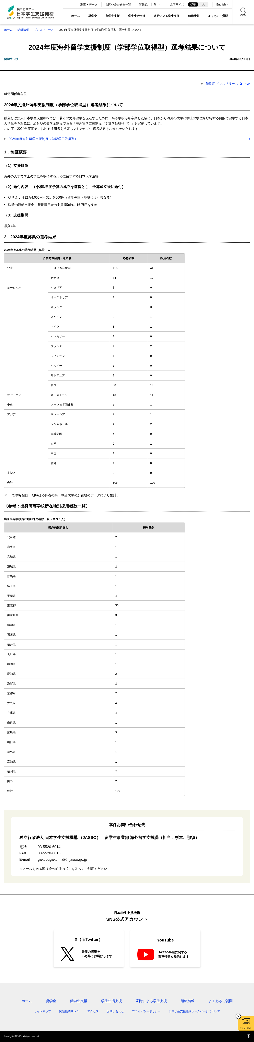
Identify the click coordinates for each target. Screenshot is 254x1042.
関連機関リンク (69, 1011)
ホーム (75, 15)
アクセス (93, 1011)
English (221, 4)
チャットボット (246, 1028)
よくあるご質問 (218, 15)
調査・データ (88, 4)
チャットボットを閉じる (238, 1016)
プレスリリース (44, 29)
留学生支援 (112, 15)
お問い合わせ (115, 1011)
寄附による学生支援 (167, 15)
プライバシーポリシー (146, 1011)
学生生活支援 (136, 15)
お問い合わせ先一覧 (118, 4)
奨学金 (92, 15)
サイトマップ (42, 1011)
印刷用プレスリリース (222, 83)
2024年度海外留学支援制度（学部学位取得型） (43, 139)
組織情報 (193, 15)
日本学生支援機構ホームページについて (194, 1011)
